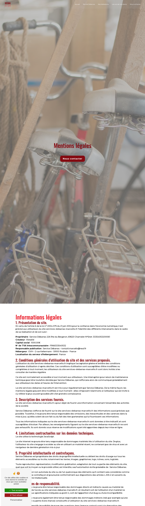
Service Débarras (89, 4)
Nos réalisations (103, 4)
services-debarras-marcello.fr (61, 329)
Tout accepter (16, 490)
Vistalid (30, 340)
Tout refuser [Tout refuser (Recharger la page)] (16, 495)
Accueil (77, 4)
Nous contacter (135, 4)
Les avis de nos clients (119, 4)
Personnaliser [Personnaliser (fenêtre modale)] (16, 500)
